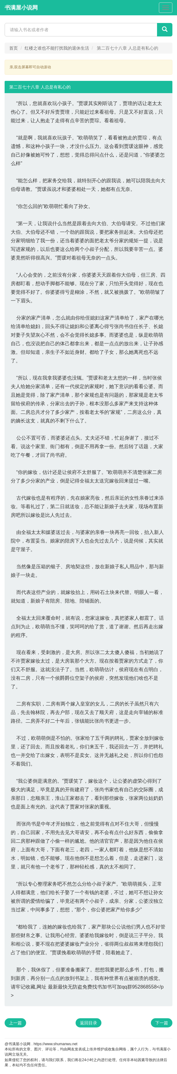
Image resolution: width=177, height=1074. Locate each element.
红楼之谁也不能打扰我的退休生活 (57, 48)
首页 (13, 48)
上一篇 (15, 1022)
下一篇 (161, 1022)
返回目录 (88, 1022)
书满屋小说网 (21, 8)
